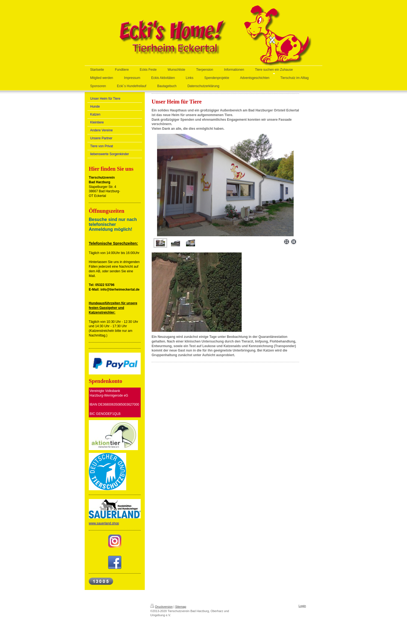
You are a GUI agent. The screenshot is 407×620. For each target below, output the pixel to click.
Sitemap (180, 606)
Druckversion (161, 606)
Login (302, 605)
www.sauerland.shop (104, 523)
